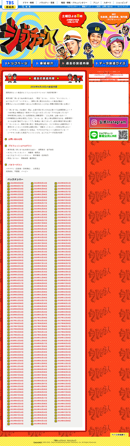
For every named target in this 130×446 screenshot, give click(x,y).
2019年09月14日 (40, 280)
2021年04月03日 (40, 249)
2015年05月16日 (40, 378)
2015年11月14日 (16, 366)
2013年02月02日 (40, 424)
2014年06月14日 (64, 395)
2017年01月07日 (64, 335)
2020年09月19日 (64, 257)
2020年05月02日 (16, 269)
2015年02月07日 (40, 384)
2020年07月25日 (16, 263)
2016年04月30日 (40, 352)
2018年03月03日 (64, 312)
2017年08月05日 (64, 323)
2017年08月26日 (40, 323)
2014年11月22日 (64, 386)
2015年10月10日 (16, 369)
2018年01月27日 (40, 315)
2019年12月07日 (64, 275)
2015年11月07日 (40, 366)
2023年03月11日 (16, 209)
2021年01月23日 (64, 252)
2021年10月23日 (40, 237)
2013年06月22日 (40, 415)
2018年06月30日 (40, 306)
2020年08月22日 (40, 260)
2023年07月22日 (64, 200)
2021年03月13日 (64, 249)
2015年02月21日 (16, 384)
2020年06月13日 (16, 266)
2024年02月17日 (64, 192)
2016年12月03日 (40, 338)
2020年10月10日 (40, 257)
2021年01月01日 (16, 255)
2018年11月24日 (64, 298)
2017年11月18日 (64, 318)
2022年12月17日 (64, 212)
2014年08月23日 (40, 392)
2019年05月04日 (40, 289)
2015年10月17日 (64, 366)
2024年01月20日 (16, 194)
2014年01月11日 (16, 406)
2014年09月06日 (16, 392)
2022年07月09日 (40, 223)
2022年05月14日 (40, 226)
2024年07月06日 (40, 186)
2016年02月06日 (64, 358)
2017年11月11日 (16, 321)
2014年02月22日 (16, 404)
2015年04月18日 (16, 381)
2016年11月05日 (40, 341)
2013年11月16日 (64, 406)
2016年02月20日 (16, 358)
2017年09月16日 (16, 323)
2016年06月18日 (16, 349)
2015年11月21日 (64, 363)
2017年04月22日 (64, 329)
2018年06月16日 (64, 306)
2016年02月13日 (40, 358)
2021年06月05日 (16, 246)
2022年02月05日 (16, 232)
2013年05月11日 (64, 418)
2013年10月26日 (16, 409)
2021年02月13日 (40, 252)
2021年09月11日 (16, 240)
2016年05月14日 (64, 349)
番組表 (10, 7)
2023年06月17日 (40, 203)
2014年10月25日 (40, 389)
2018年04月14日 (16, 312)
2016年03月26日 (16, 355)
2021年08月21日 (40, 240)
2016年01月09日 (64, 361)
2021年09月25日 (64, 237)
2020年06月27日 (64, 263)
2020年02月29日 (16, 272)
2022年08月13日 (64, 220)
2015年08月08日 (40, 372)
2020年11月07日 (16, 257)
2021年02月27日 (16, 252)
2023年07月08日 (16, 203)
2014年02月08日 (40, 404)
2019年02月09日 (16, 295)
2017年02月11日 (16, 335)
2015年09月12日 (64, 369)
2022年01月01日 (64, 232)
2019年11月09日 (40, 278)
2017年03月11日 (40, 332)
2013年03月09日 (64, 421)
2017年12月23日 (16, 318)
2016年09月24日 (16, 343)
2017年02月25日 (64, 332)
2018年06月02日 (16, 309)
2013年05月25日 (16, 418)
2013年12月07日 (40, 406)
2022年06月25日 (64, 223)
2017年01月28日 (40, 335)
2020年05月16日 (64, 266)
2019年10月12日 (16, 280)
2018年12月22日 (16, 298)
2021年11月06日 (16, 237)
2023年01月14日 (16, 212)
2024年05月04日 (40, 189)
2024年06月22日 (64, 186)
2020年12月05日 (40, 255)
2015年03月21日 (40, 381)
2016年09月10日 (64, 343)
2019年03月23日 (16, 292)
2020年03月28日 (64, 269)
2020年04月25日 (40, 269)
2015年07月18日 (16, 375)
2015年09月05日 (16, 372)
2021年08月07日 (64, 240)
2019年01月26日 (40, 295)
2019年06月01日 (64, 286)
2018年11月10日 (16, 300)
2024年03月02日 (40, 192)
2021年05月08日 (64, 246)
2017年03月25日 (16, 332)
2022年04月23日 (64, 226)
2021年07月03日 (40, 243)
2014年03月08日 (64, 401)
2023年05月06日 (16, 206)
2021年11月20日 (64, 235)
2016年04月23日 (64, 352)
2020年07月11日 (40, 263)
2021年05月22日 (40, 246)
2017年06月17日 (64, 326)
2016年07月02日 (64, 346)
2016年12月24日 (16, 338)
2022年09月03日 (16, 220)
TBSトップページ (60, 440)
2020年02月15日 (40, 272)
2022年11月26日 (40, 215)
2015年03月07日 (64, 381)
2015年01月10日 (16, 386)
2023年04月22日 (40, 206)
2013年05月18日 (40, 418)
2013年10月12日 (64, 409)
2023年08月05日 (40, 200)
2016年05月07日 (16, 352)
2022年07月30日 (16, 223)
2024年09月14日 (40, 183)
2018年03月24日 (40, 312)
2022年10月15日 (40, 217)
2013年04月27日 (16, 421)
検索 (29, 7)
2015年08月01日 (64, 372)
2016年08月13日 (16, 346)
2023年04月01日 (64, 206)
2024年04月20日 (64, 189)
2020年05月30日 (40, 266)
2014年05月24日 (16, 398)
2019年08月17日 (16, 283)
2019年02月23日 (64, 292)
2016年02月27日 (64, 355)
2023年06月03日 (64, 203)
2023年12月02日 (64, 194)
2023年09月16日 (64, 197)
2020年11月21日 (64, 255)
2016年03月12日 (40, 355)
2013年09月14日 (16, 412)
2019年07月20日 (64, 283)
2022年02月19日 (64, 229)
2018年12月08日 (40, 298)
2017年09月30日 (64, 321)
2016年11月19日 (16, 341)
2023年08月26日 (16, 200)
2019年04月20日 (64, 289)
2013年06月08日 (64, 415)
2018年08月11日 (64, 303)
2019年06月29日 (16, 286)
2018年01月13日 (64, 315)
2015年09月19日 (40, 369)
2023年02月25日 (40, 209)
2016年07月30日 (40, 346)
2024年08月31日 (64, 183)
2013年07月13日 (16, 415)
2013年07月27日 (64, 412)
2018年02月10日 (16, 315)
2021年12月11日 (40, 235)
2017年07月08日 (40, 326)
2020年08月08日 (64, 260)
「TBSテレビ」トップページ (10, 3)
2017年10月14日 (40, 321)
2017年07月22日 (16, 326)
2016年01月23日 (40, 361)
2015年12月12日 (16, 363)
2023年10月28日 (40, 197)
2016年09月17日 (40, 343)
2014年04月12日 (16, 401)
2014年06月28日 (40, 395)
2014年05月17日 (40, 398)
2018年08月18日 (40, 303)
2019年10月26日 (64, 278)
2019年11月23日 (16, 278)
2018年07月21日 (16, 306)
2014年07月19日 (16, 395)
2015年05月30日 (16, 378)
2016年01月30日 (16, 361)
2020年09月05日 (16, 260)
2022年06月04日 (16, 226)
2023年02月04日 (64, 209)
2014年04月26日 (64, 398)
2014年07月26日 (64, 392)
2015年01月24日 (64, 384)
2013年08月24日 (40, 412)
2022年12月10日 (16, 215)
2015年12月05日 (40, 363)
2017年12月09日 (40, 318)
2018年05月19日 (40, 309)
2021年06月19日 (64, 243)
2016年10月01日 (64, 341)
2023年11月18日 (16, 197)
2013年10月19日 (40, 409)
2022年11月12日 (64, 215)
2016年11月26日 (64, 338)
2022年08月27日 (40, 220)
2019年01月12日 (64, 295)
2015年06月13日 (64, 375)
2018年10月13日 (64, 300)
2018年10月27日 (40, 300)
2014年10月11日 (64, 389)
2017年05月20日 (40, 329)
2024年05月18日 (16, 189)
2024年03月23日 (16, 192)
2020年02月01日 (64, 272)
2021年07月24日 (16, 243)
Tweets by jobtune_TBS (109, 80)
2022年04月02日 (16, 229)
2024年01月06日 (40, 194)
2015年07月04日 (40, 375)
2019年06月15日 (40, 286)
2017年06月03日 (16, 329)
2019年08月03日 (40, 283)
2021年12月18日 (16, 235)
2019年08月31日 (64, 280)
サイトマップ (71, 440)
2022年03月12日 (40, 229)
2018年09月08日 (16, 303)
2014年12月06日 (40, 386)
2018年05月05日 (64, 309)
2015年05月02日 (64, 378)
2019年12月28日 (40, 275)
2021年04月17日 (16, 249)
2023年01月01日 (40, 212)
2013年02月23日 (16, 424)
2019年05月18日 (16, 289)
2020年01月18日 (16, 275)
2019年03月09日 (40, 292)
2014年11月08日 (16, 389)
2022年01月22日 (40, 232)
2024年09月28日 (16, 183)
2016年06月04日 (40, 349)
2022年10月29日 (16, 217)
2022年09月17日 (64, 217)
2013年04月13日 (40, 421)
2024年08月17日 (16, 186)
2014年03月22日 (40, 401)
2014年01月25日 (64, 404)
